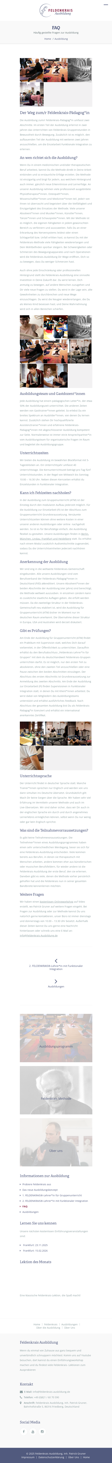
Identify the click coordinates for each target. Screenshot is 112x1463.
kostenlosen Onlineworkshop (56, 901)
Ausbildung (61, 38)
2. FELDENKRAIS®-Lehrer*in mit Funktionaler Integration (54, 1200)
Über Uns (69, 1327)
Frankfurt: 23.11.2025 (34, 1245)
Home (47, 38)
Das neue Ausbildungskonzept (39, 1189)
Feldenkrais (50, 1324)
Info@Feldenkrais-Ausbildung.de (39, 935)
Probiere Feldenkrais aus (35, 1184)
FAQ (23, 1206)
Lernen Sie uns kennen (38, 1223)
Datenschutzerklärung (51, 1457)
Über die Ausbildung (48, 1327)
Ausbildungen (29, 1212)
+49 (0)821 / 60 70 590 (46, 1397)
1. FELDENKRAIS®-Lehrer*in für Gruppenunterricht (51, 1195)
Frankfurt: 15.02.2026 (34, 1250)
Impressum (28, 1457)
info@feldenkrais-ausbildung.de (51, 1391)
